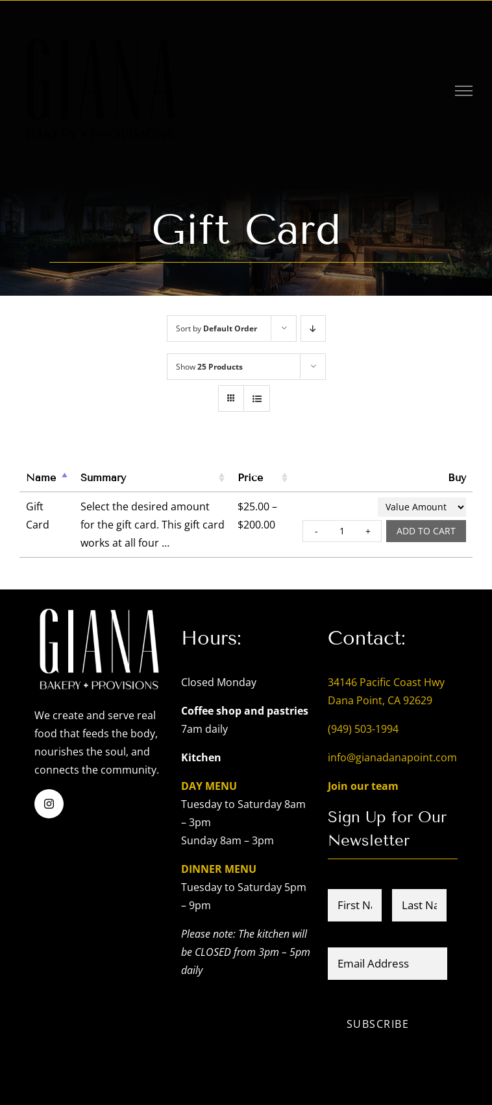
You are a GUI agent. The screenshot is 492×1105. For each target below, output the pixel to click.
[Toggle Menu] (464, 91)
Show (209, 366)
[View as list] (256, 398)
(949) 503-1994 (363, 729)
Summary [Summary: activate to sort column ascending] (103, 477)
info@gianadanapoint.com (392, 757)
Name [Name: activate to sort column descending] (41, 477)
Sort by (216, 328)
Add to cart (426, 531)
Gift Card (37, 515)
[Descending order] (313, 328)
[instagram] (49, 803)
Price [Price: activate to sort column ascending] (250, 477)
